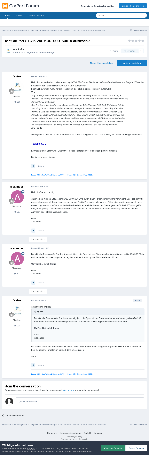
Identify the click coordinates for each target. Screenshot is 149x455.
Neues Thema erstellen (101, 63)
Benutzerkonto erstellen (133, 6)
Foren (7, 16)
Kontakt (87, 433)
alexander (16, 186)
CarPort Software (36, 15)
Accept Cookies (113, 448)
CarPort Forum (20, 6)
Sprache (52, 433)
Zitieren (41, 166)
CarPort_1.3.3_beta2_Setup (43, 264)
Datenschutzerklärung (70, 433)
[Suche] (111, 15)
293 (17, 102)
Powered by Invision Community (74, 439)
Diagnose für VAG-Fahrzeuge (40, 52)
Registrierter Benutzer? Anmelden (98, 6)
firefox (20, 49)
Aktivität (19, 15)
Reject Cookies (136, 448)
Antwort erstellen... (29, 401)
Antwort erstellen (132, 63)
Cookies (98, 433)
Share (114, 51)
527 (17, 212)
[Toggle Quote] (35, 311)
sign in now (68, 390)
